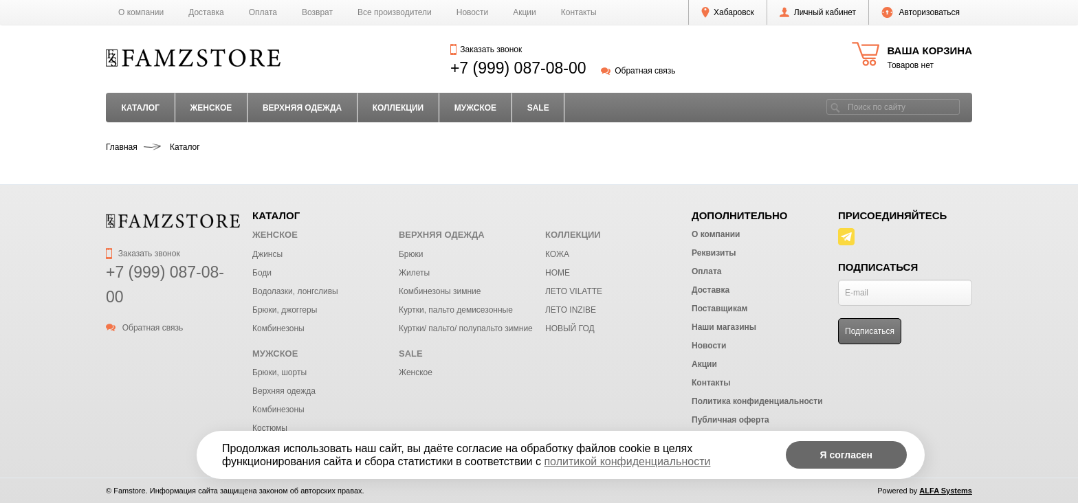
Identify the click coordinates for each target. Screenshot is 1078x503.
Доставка (206, 12)
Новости (472, 12)
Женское (415, 372)
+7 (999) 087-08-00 (518, 68)
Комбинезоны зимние (440, 291)
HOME (557, 273)
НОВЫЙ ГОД (570, 328)
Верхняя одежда (284, 391)
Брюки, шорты (279, 372)
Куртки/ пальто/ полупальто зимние (466, 328)
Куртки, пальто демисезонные (456, 310)
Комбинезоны (278, 328)
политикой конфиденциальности (627, 461)
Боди (262, 273)
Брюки (411, 254)
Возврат (317, 12)
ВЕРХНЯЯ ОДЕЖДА (302, 108)
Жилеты (414, 273)
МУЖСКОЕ (475, 108)
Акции (524, 12)
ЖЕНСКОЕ (211, 108)
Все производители (395, 12)
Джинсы (267, 254)
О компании (141, 12)
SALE (538, 108)
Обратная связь (638, 71)
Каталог (141, 108)
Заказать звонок (486, 49)
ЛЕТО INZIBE (570, 310)
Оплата (263, 12)
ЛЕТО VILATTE (573, 291)
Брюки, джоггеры (284, 310)
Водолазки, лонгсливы (295, 291)
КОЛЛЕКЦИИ (398, 108)
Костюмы (269, 428)
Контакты (579, 12)
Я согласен (846, 454)
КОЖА (557, 254)
